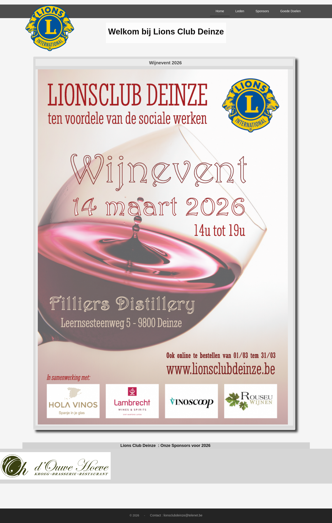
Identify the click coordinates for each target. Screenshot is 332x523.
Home (220, 11)
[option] (55, 466)
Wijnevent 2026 (165, 62)
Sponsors (262, 11)
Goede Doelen (290, 11)
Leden (239, 11)
